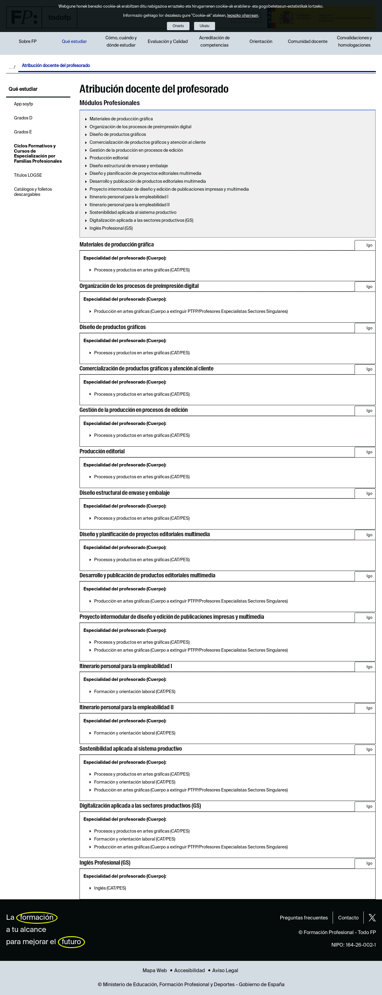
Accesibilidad (189, 970)
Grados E (23, 132)
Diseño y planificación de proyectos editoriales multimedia (145, 174)
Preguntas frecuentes (304, 918)
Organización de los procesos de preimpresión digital (140, 127)
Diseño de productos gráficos (118, 135)
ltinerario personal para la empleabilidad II (130, 205)
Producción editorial (109, 158)
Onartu (178, 26)
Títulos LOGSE (28, 175)
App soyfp (23, 104)
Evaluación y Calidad (168, 42)
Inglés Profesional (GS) (111, 228)
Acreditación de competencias (214, 42)
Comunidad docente (307, 42)
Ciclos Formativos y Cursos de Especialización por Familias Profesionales (38, 154)
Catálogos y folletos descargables (33, 192)
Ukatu (205, 26)
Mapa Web (155, 970)
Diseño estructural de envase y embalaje (129, 166)
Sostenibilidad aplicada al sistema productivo (133, 213)
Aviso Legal (225, 970)
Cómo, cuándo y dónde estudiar (121, 42)
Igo (369, 245)
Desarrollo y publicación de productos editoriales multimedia (148, 181)
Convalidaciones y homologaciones (354, 42)
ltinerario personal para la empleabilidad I (129, 197)
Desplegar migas (12, 67)
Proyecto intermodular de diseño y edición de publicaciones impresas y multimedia (169, 189)
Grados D (23, 118)
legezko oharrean (242, 16)
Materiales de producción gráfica (121, 119)
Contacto (348, 918)
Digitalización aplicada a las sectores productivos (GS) (141, 220)
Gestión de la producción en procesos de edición (136, 150)
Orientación (260, 42)
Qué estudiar (74, 42)
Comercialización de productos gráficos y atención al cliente (148, 142)
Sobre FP (28, 42)
